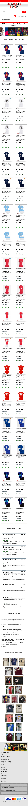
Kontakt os (3, 767)
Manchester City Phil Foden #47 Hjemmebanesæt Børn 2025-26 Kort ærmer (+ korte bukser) (6, 245)
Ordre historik (4, 775)
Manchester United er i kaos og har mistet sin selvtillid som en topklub (12, 640)
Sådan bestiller (4, 766)
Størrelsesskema (4, 758)
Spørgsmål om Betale (5, 756)
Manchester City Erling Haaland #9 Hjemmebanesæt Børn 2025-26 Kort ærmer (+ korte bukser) (6, 218)
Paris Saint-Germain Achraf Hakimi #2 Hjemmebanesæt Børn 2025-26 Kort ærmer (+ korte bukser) (6, 191)
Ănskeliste (3, 777)
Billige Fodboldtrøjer (17, 801)
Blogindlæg (3, 781)
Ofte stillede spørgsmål (6, 762)
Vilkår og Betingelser (5, 754)
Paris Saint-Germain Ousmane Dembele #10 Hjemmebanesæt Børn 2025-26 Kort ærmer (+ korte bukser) (6, 165)
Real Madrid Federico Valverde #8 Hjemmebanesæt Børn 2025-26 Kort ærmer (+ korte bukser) (20, 138)
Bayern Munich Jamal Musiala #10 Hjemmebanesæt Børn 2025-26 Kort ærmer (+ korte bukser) (6, 378)
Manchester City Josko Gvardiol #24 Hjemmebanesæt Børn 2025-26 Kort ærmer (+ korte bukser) (20, 245)
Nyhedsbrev (3, 778)
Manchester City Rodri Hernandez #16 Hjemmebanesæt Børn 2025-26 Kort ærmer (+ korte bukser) (20, 218)
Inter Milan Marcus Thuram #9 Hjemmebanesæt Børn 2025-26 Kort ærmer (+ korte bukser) (20, 511)
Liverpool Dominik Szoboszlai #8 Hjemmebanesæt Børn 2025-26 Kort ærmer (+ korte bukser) (20, 298)
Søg (24, 11)
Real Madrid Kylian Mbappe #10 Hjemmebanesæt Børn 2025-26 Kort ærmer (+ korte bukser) (6, 111)
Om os (2, 764)
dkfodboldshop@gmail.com (18, 1)
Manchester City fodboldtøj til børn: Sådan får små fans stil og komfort (12, 620)
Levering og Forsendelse (6, 761)
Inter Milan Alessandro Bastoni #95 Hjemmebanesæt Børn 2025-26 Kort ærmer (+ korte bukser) (6, 511)
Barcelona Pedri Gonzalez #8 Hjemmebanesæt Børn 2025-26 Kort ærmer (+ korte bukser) (20, 85)
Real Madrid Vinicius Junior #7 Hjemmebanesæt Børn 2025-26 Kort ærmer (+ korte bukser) (6, 138)
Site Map (3, 780)
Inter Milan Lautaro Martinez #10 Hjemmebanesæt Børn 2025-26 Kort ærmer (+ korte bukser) (6, 484)
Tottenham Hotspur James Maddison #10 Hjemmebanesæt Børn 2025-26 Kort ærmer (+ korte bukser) (13, 606)
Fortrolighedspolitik (5, 759)
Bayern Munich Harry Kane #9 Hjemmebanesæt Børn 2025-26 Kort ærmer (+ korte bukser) (20, 378)
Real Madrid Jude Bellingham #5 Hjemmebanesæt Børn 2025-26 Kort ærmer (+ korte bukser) (20, 111)
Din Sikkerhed (4, 769)
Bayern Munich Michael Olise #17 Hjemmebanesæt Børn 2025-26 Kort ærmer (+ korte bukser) (6, 404)
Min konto (3, 773)
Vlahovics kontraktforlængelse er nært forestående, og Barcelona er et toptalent (11, 630)
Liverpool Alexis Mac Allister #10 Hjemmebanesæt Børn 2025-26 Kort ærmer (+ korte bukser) (6, 298)
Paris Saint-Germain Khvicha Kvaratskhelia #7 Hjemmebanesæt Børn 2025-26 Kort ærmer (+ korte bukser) (21, 191)
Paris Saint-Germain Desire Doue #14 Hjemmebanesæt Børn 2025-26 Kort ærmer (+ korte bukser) (20, 165)
